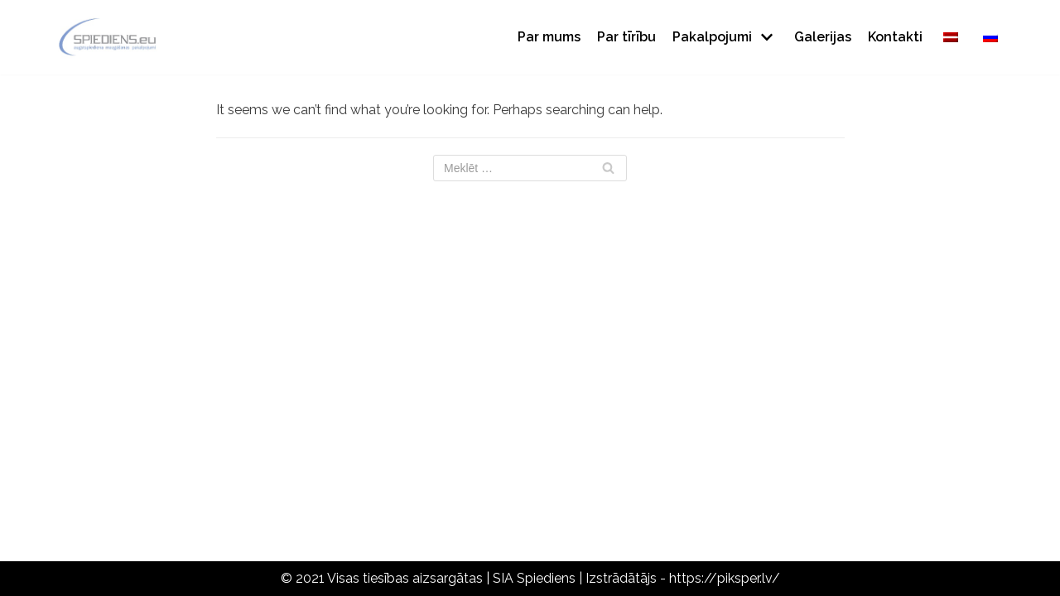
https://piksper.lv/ (724, 578)
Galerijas (822, 37)
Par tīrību (626, 37)
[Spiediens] (107, 38)
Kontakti (895, 37)
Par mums (549, 37)
